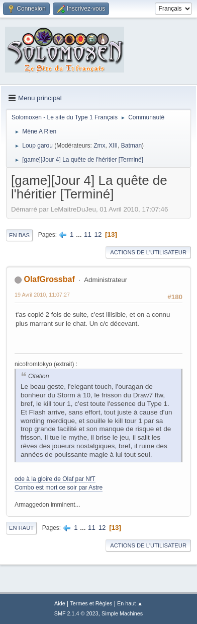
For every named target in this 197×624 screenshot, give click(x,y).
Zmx (99, 145)
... (79, 234)
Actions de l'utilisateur (148, 252)
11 (87, 234)
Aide (59, 603)
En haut (21, 528)
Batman (131, 145)
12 (98, 234)
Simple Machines (122, 613)
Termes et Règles (91, 603)
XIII (113, 145)
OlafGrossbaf (49, 279)
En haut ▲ (130, 603)
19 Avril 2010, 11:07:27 (42, 295)
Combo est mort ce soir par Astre (59, 487)
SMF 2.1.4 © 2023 (76, 613)
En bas (19, 235)
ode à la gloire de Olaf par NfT (55, 478)
